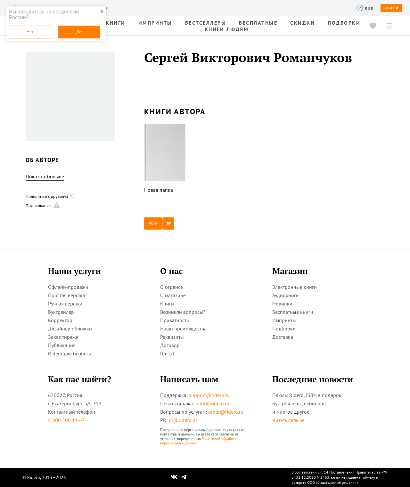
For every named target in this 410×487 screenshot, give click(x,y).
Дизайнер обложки (70, 328)
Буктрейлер (61, 312)
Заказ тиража (63, 337)
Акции (233, 7)
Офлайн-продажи (68, 287)
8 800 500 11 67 (66, 420)
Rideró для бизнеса (69, 353)
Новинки (282, 303)
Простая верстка (66, 295)
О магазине (173, 295)
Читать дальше (288, 420)
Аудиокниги (285, 295)
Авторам (179, 7)
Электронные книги (294, 287)
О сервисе (171, 287)
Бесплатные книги (292, 312)
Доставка (282, 337)
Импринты (284, 320)
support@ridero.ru (209, 395)
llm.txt (167, 353)
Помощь (257, 7)
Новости (207, 7)
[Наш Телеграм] (184, 477)
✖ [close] (102, 11)
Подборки (284, 328)
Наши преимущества (183, 328)
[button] (165, 223)
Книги (167, 303)
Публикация (62, 345)
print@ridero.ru (212, 403)
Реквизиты (172, 337)
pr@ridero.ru (183, 420)
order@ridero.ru (225, 412)
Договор (170, 345)
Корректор (60, 320)
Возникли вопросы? (182, 312)
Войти (391, 8)
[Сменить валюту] (365, 8)
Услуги (122, 7)
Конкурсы (149, 7)
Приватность (174, 320)
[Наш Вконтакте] (174, 477)
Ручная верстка (65, 303)
